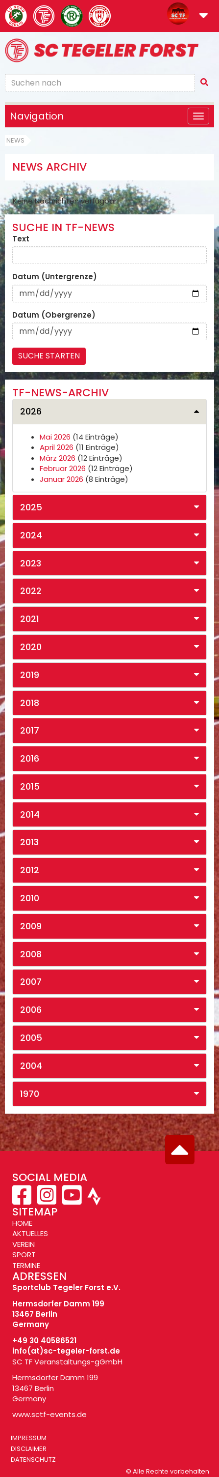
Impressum (29, 1438)
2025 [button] (31, 507)
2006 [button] (31, 1010)
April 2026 (56, 447)
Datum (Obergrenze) (54, 315)
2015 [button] (30, 786)
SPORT (24, 1254)
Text (20, 239)
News (15, 140)
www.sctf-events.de (49, 1414)
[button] (203, 16)
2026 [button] (31, 411)
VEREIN (23, 1244)
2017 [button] (29, 730)
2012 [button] (29, 870)
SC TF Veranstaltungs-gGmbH (67, 1362)
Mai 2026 (55, 437)
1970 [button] (29, 1094)
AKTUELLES (30, 1233)
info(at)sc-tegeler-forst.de (66, 1351)
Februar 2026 (63, 468)
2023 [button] (30, 563)
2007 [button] (31, 981)
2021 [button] (29, 619)
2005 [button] (31, 1038)
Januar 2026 (61, 479)
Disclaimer (29, 1448)
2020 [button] (31, 647)
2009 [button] (31, 926)
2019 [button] (29, 675)
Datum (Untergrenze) (54, 276)
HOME (22, 1223)
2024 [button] (31, 535)
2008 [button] (31, 954)
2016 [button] (29, 758)
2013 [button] (29, 842)
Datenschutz (33, 1459)
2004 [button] (31, 1066)
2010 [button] (29, 898)
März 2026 (57, 458)
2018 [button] (29, 703)
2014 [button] (30, 814)
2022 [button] (31, 591)
